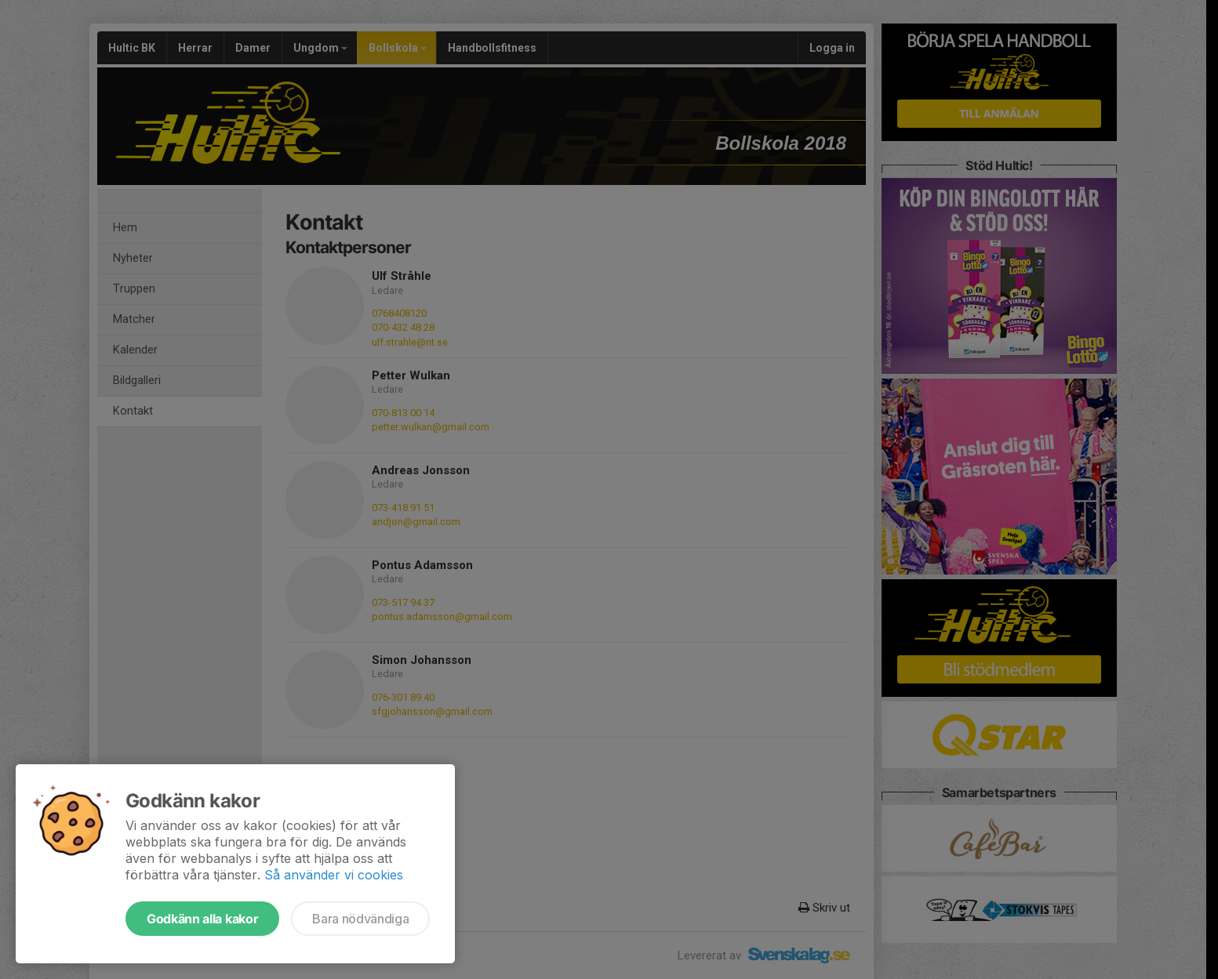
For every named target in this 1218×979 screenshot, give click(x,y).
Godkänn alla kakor (202, 918)
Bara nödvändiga (360, 918)
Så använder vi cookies (333, 875)
